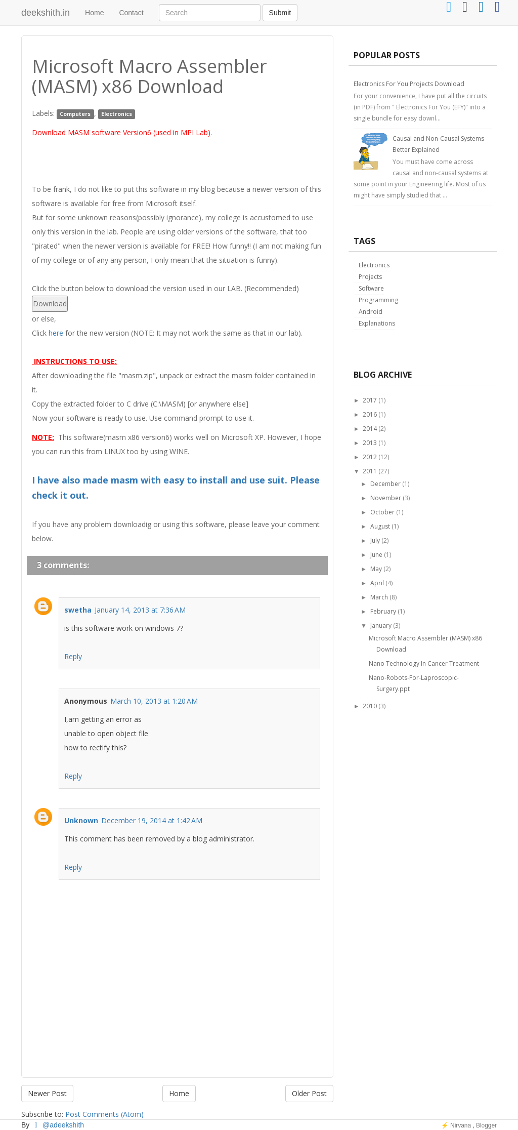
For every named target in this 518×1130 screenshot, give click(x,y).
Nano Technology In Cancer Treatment (424, 663)
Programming (378, 300)
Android (370, 311)
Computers (75, 113)
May (376, 568)
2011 (370, 471)
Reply (73, 656)
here (56, 333)
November (385, 498)
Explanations (377, 323)
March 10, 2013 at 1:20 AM (154, 701)
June (376, 554)
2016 (370, 414)
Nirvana (460, 1125)
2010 (370, 706)
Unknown (81, 820)
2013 (370, 442)
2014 (370, 428)
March (379, 597)
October (382, 512)
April (377, 583)
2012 (370, 457)
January (381, 625)
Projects (370, 276)
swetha (78, 610)
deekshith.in (45, 13)
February (383, 611)
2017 (370, 400)
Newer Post (47, 1093)
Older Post (309, 1093)
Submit (280, 13)
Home (94, 13)
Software (371, 288)
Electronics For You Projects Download (409, 83)
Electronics (116, 113)
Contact (131, 13)
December (385, 483)
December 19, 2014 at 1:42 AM (151, 820)
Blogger (486, 1125)
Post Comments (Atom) (104, 1114)
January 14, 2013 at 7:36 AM (140, 610)
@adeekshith (57, 1125)
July (375, 540)
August (380, 526)
